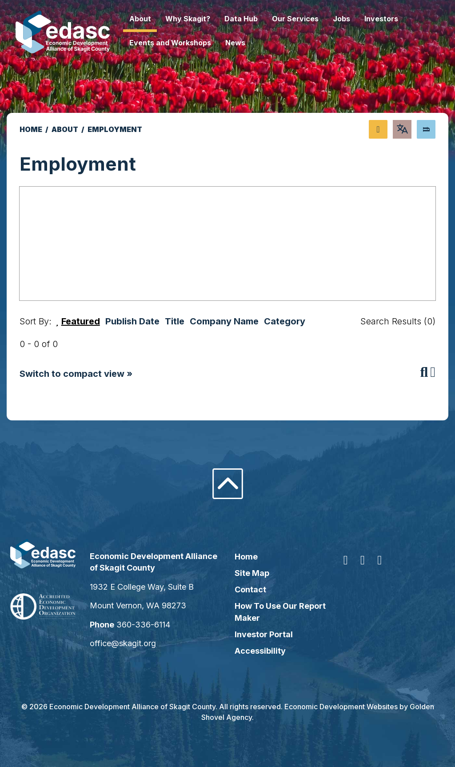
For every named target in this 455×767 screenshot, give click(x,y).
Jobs (358, 18)
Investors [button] (398, 18)
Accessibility (260, 650)
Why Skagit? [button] (204, 18)
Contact (250, 589)
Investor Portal (264, 634)
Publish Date (132, 321)
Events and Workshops (187, 42)
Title (174, 321)
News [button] (252, 42)
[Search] (426, 129)
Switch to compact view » (76, 373)
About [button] (157, 18)
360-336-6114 (154, 624)
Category (284, 321)
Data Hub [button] (257, 18)
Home (246, 556)
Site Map (252, 573)
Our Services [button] (311, 18)
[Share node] (378, 129)
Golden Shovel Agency (226, 717)
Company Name (224, 321)
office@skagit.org (134, 643)
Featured (80, 321)
